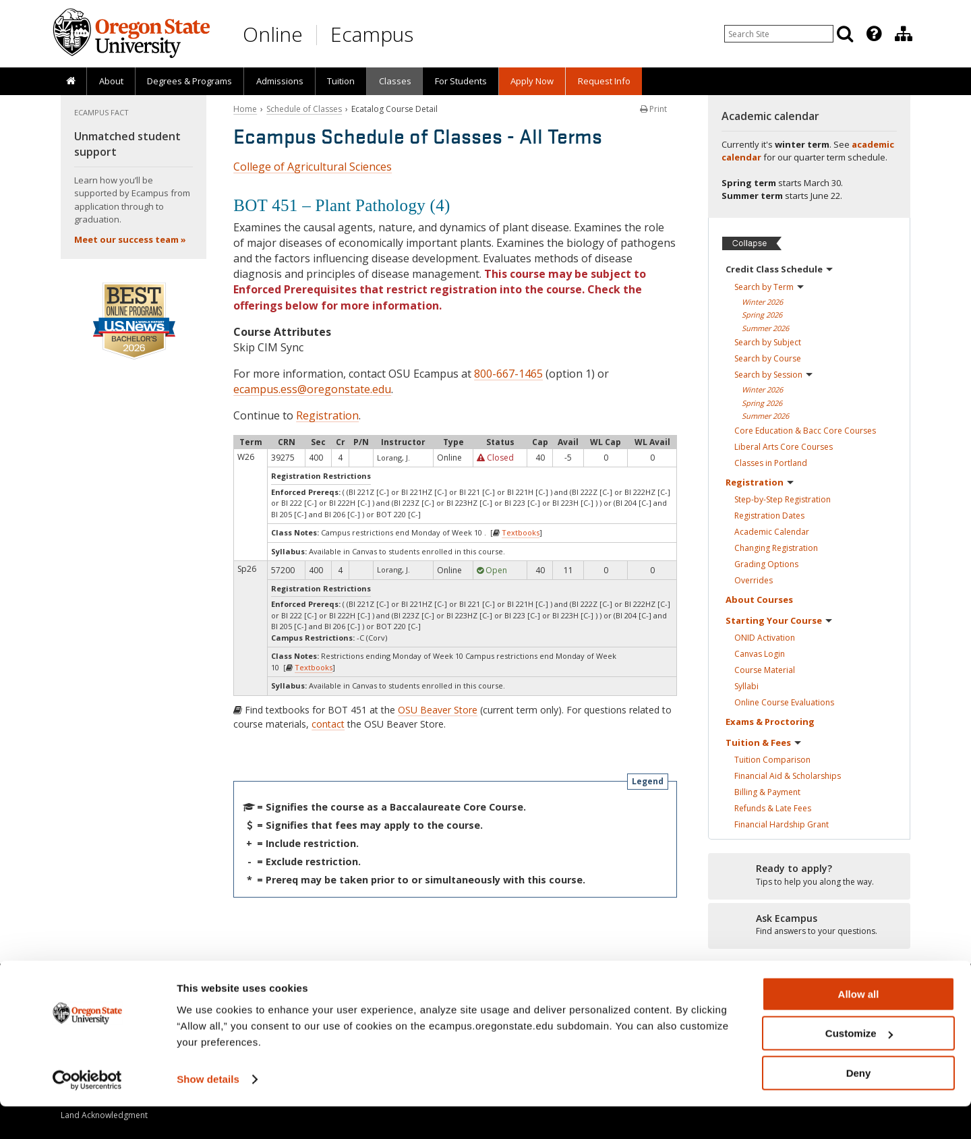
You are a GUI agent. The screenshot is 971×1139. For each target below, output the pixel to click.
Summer (765, 328)
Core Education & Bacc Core (805, 430)
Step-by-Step (782, 499)
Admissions (279, 81)
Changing (776, 548)
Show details (208, 1111)
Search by (769, 287)
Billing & (767, 792)
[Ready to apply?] (809, 875)
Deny (858, 1105)
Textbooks (520, 532)
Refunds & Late (772, 808)
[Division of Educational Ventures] (903, 34)
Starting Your (779, 620)
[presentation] (873, 34)
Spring (762, 315)
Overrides (753, 580)
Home (245, 109)
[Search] (845, 34)
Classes (395, 81)
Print (653, 109)
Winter (762, 302)
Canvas (759, 654)
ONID (764, 637)
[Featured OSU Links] (874, 34)
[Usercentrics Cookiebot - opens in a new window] (87, 1113)
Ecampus (371, 34)
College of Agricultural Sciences (312, 166)
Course (764, 670)
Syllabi (746, 686)
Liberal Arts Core (783, 446)
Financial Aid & (787, 776)
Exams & (770, 721)
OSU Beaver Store (437, 709)
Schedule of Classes (304, 109)
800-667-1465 (508, 373)
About (111, 81)
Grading (766, 564)
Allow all (858, 1026)
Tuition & (763, 742)
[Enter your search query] (778, 33)
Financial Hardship (781, 824)
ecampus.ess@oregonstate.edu (312, 389)
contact (328, 724)
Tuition (341, 81)
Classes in (770, 463)
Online (273, 34)
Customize (859, 1066)
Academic (771, 531)
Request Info (604, 81)
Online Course (784, 702)
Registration (327, 415)
